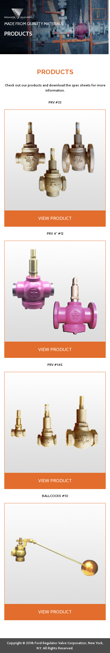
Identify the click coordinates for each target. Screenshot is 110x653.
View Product (55, 218)
